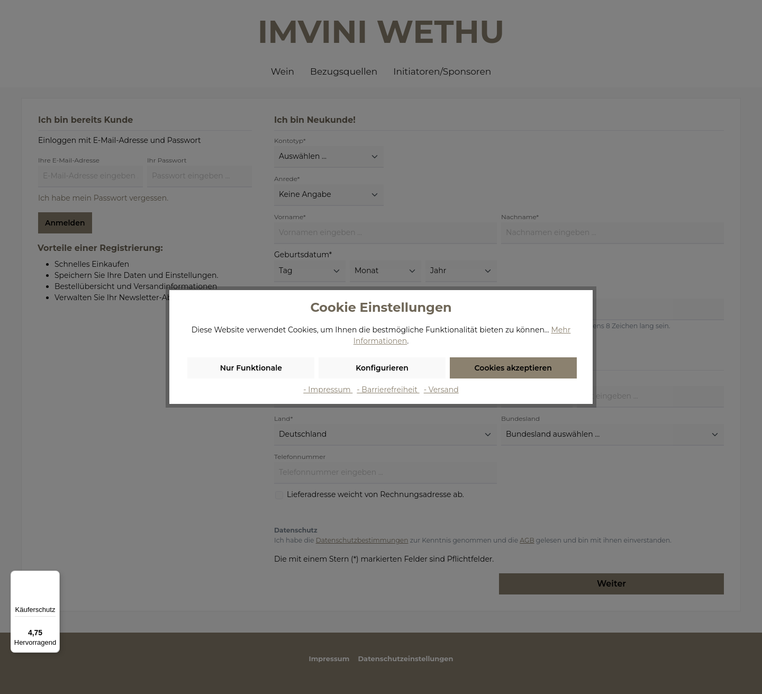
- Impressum (327, 389)
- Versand (441, 389)
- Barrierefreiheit (388, 389)
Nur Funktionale (251, 368)
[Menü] (53, 577)
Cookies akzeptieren (513, 368)
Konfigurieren (382, 368)
